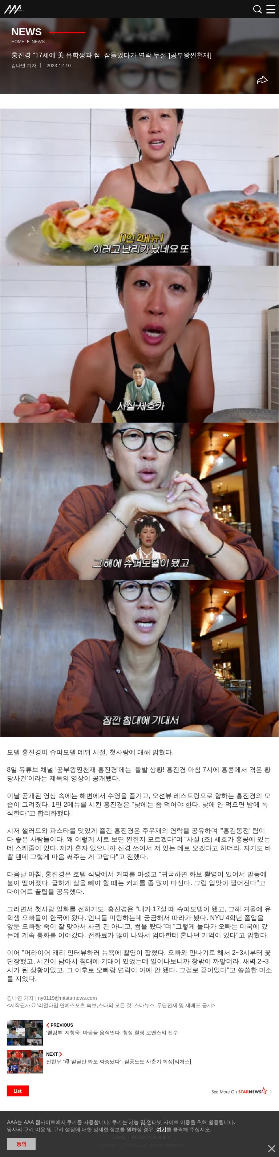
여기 (161, 1129)
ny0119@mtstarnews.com (67, 998)
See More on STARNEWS (242, 1090)
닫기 (271, 1148)
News (38, 41)
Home (17, 41)
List (18, 1090)
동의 (21, 1144)
